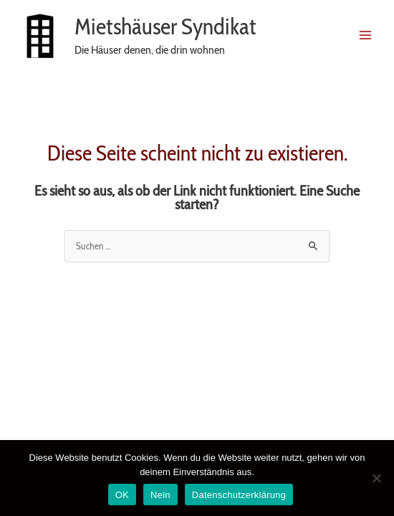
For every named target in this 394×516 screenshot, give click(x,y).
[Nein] (376, 478)
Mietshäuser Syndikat (165, 26)
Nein (160, 494)
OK (122, 494)
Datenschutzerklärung (239, 494)
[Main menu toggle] (365, 34)
